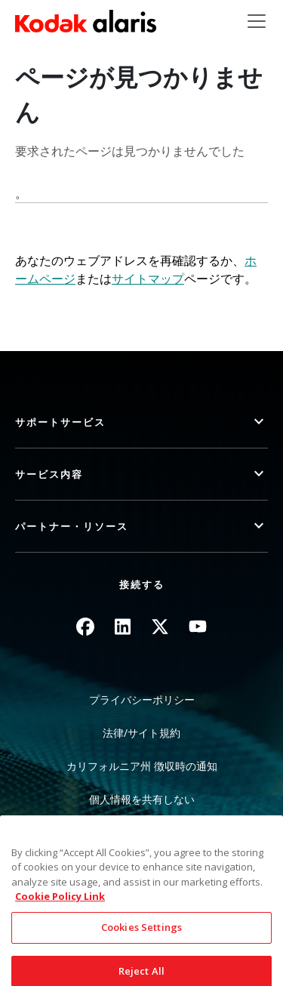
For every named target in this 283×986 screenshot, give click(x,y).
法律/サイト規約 (141, 733)
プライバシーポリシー (142, 699)
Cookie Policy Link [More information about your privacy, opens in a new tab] (60, 910)
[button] (141, 422)
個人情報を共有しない (142, 799)
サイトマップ (148, 278)
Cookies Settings (141, 940)
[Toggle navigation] (256, 21)
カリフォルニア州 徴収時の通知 (141, 766)
